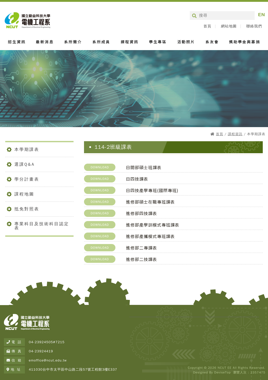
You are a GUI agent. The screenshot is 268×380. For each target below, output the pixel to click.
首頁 (207, 26)
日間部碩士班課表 (143, 167)
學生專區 (158, 41)
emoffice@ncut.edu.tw (48, 360)
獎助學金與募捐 (244, 41)
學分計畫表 (26, 179)
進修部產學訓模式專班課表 (152, 225)
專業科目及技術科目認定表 (41, 226)
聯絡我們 (254, 26)
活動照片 (186, 41)
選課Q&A (24, 164)
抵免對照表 (26, 209)
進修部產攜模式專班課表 (150, 236)
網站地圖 (229, 26)
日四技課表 (137, 179)
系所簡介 (73, 41)
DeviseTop (222, 372)
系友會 (212, 41)
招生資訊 (17, 41)
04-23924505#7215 (47, 342)
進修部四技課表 (141, 213)
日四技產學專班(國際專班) (152, 190)
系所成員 (101, 41)
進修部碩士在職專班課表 (150, 202)
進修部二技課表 (141, 259)
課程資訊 (129, 41)
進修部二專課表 (141, 248)
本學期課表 (26, 149)
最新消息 (45, 41)
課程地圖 (24, 194)
